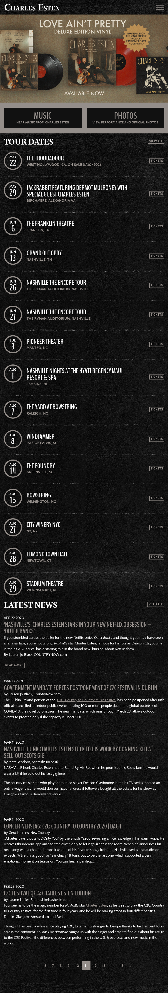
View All (156, 141)
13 (103, 966)
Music (42, 116)
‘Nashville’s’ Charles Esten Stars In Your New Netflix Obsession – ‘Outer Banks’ (77, 628)
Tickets (157, 161)
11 (86, 966)
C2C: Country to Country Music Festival (86, 700)
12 (94, 966)
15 (122, 966)
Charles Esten (96, 905)
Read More (14, 665)
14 (113, 966)
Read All (156, 604)
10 (77, 966)
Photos (125, 116)
